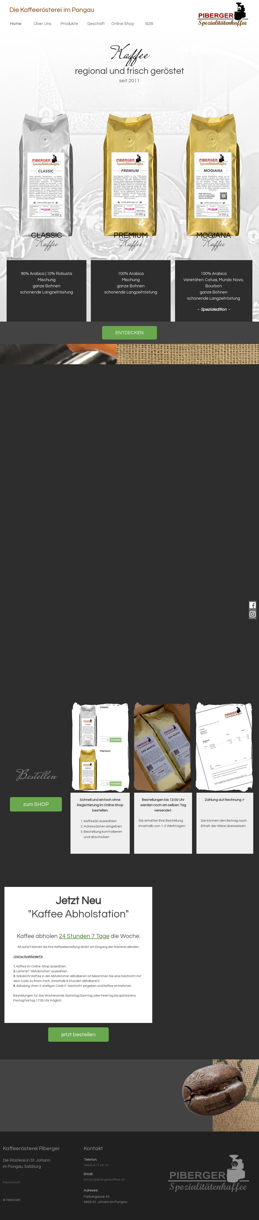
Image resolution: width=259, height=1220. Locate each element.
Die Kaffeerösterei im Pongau (52, 10)
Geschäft (96, 24)
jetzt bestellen (78, 1034)
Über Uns (42, 24)
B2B (149, 24)
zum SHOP (36, 804)
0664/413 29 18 (96, 1165)
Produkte (69, 24)
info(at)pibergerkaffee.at (104, 1179)
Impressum (11, 1182)
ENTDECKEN (129, 332)
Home (15, 24)
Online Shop (122, 24)
